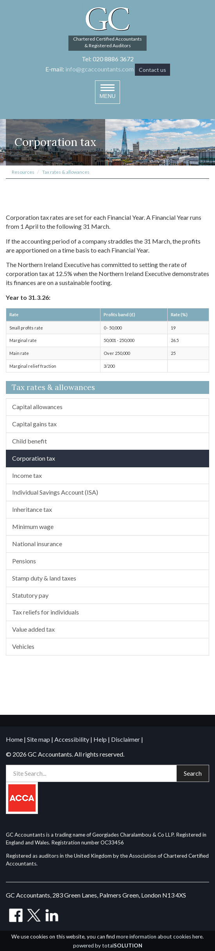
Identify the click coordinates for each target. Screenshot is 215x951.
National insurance (37, 543)
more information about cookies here (159, 936)
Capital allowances (37, 406)
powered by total (107, 945)
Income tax (27, 475)
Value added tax (33, 629)
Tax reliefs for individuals (45, 612)
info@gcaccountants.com (99, 69)
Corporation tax (33, 458)
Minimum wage (33, 526)
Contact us (152, 69)
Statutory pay (30, 595)
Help (100, 739)
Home (14, 739)
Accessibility (71, 739)
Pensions (24, 561)
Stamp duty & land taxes (44, 578)
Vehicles (23, 646)
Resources (23, 172)
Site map (38, 739)
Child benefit (29, 441)
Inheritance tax (32, 509)
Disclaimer (125, 739)
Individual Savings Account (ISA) (55, 492)
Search (193, 773)
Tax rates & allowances (66, 172)
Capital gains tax (34, 423)
